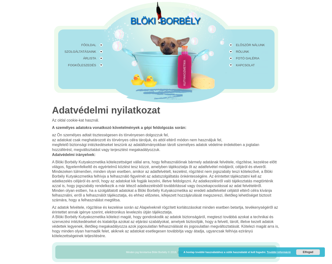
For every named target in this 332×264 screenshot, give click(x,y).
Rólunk (242, 51)
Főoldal (88, 45)
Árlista (89, 58)
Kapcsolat (245, 65)
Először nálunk (250, 45)
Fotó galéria (247, 58)
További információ (279, 252)
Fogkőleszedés (82, 65)
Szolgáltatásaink (80, 51)
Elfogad (308, 252)
